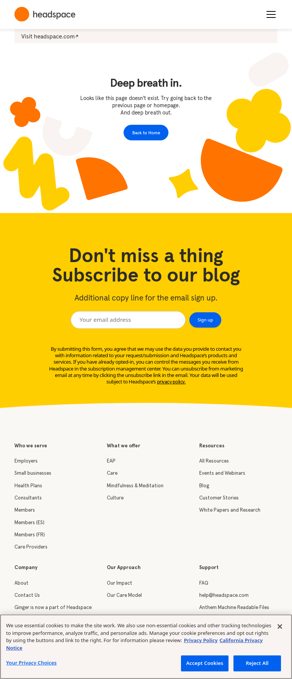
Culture (115, 498)
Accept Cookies (205, 663)
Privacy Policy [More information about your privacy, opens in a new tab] (201, 640)
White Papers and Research (229, 510)
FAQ (203, 583)
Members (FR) (29, 535)
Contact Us (27, 595)
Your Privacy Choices (31, 662)
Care (112, 473)
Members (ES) (29, 522)
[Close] (279, 626)
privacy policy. (171, 382)
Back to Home (146, 132)
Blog (204, 485)
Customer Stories (219, 498)
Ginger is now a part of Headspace (53, 607)
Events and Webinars (222, 473)
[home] (44, 14)
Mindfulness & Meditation (135, 485)
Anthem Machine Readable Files (234, 607)
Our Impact (119, 583)
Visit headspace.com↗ (50, 36)
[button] (269, 14)
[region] (146, 646)
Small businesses (32, 473)
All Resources (214, 461)
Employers (26, 461)
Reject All (257, 663)
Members (24, 510)
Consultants (28, 498)
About (21, 583)
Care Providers (31, 547)
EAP (111, 461)
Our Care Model (124, 595)
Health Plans (28, 485)
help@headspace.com (224, 595)
